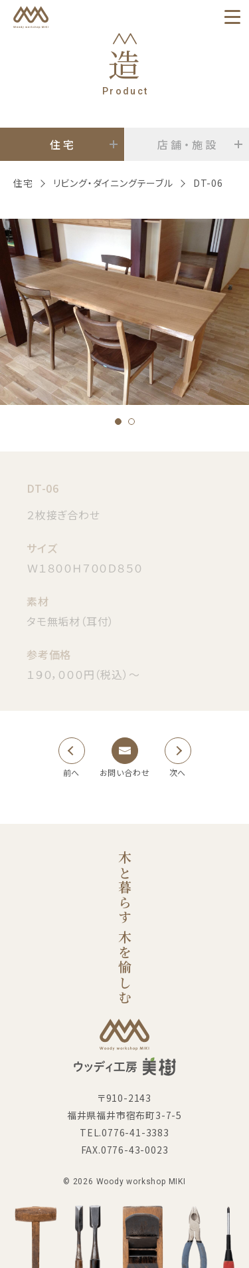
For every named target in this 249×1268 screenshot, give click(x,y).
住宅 (23, 183)
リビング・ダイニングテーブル (113, 183)
